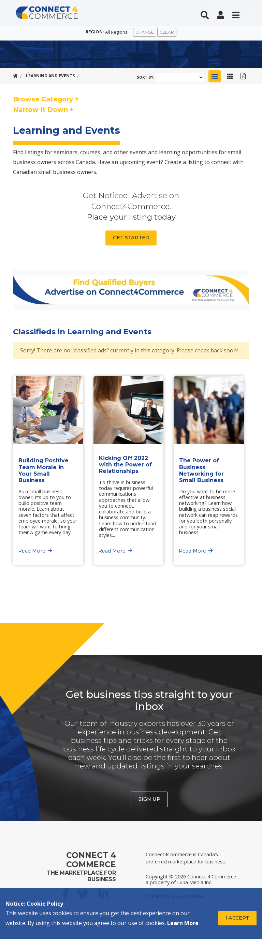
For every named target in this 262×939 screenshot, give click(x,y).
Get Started (131, 238)
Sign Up (149, 799)
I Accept (237, 918)
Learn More (183, 923)
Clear (167, 32)
